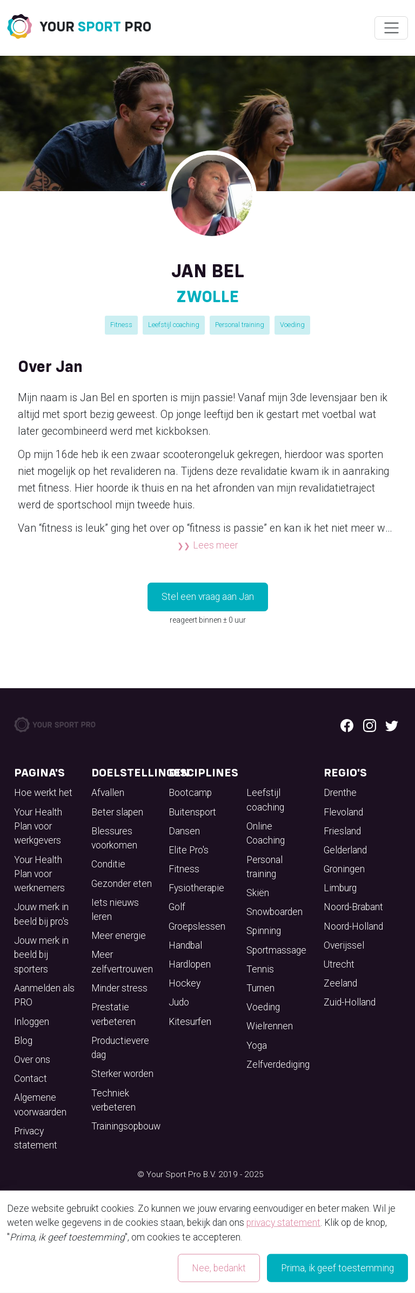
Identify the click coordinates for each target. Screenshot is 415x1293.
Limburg (340, 888)
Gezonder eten (121, 883)
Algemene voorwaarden (40, 1104)
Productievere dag (120, 1047)
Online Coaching (265, 833)
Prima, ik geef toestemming (337, 1268)
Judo (179, 1002)
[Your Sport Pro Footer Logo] (55, 724)
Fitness (121, 325)
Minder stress (119, 988)
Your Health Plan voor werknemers (39, 874)
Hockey (184, 983)
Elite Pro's (189, 850)
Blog (23, 1040)
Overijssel (344, 945)
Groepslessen (197, 926)
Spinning (263, 930)
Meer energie (118, 935)
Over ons (32, 1059)
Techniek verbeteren (113, 1100)
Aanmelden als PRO (44, 995)
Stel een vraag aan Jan (208, 596)
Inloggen (31, 1021)
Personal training (239, 325)
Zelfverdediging (278, 1064)
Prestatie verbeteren (113, 1014)
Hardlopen (190, 964)
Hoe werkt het (43, 792)
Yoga (256, 1045)
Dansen (184, 831)
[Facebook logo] (346, 724)
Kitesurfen (190, 1021)
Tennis (260, 969)
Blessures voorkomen (114, 838)
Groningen (344, 869)
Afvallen (107, 792)
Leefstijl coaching (173, 325)
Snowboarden (274, 911)
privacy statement (283, 1222)
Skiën (257, 892)
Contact (30, 1078)
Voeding (292, 325)
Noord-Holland (353, 926)
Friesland (342, 831)
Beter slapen (117, 812)
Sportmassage (276, 950)
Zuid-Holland (350, 1002)
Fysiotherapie (196, 888)
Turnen (260, 988)
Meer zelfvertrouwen (122, 961)
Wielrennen (269, 1026)
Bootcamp (190, 792)
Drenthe (340, 792)
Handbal (185, 945)
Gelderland (345, 850)
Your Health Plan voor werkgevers (38, 826)
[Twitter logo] (391, 724)
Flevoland (343, 812)
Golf (177, 907)
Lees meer (215, 545)
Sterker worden (122, 1073)
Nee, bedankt (219, 1268)
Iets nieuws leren (115, 909)
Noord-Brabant (353, 907)
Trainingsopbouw (125, 1126)
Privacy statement (35, 1138)
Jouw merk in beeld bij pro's (41, 914)
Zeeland (340, 983)
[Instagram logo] (369, 724)
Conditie (108, 864)
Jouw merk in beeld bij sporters (41, 955)
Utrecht (339, 964)
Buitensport (192, 812)
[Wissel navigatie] (390, 28)
